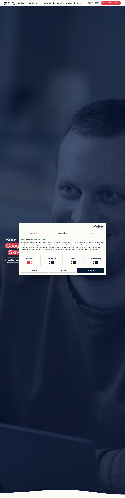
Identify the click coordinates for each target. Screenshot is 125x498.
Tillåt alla (91, 270)
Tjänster (21, 3)
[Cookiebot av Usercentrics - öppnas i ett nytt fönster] (95, 226)
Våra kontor (34, 3)
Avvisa (34, 270)
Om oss (69, 3)
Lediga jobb (58, 3)
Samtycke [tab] (33, 233)
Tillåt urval (62, 270)
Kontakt (77, 3)
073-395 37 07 (93, 3)
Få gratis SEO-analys (111, 3)
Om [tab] (92, 233)
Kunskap (47, 3)
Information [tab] (62, 233)
